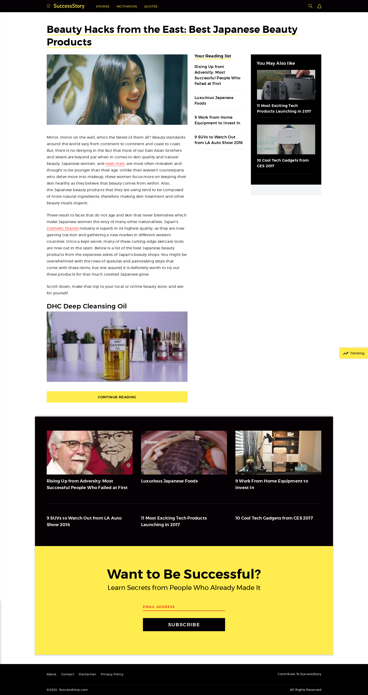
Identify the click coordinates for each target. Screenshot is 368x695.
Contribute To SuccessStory (299, 674)
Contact (67, 674)
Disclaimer (87, 674)
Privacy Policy (112, 674)
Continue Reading (117, 397)
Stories (103, 6)
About (52, 674)
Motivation (127, 6)
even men (115, 164)
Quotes (151, 6)
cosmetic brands (63, 228)
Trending (357, 353)
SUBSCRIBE (184, 624)
